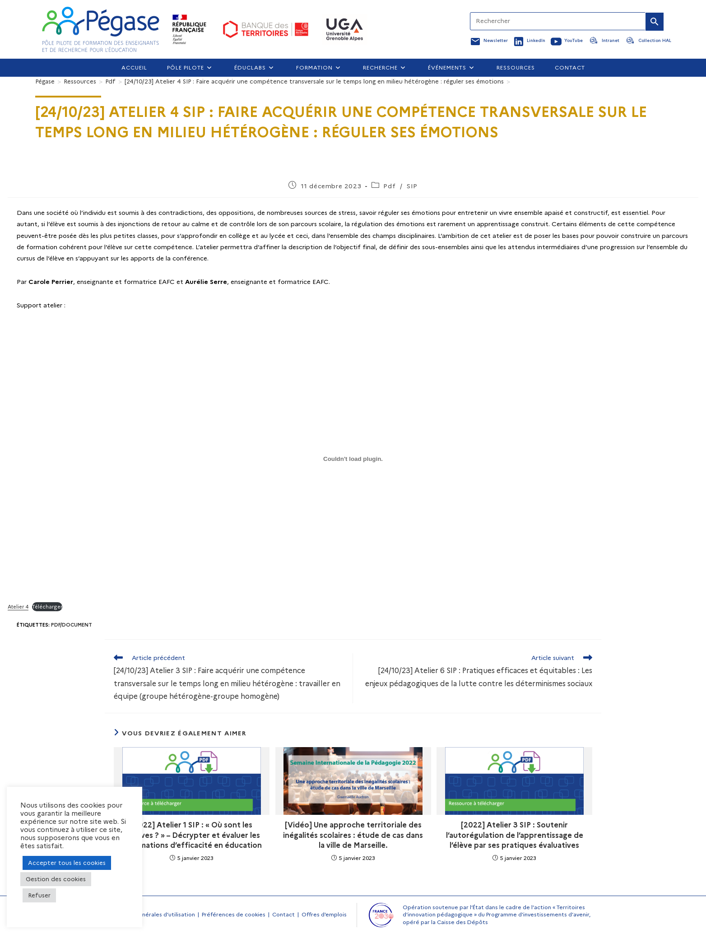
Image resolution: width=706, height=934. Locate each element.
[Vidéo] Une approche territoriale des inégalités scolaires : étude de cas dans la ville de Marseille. (353, 835)
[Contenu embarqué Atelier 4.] (353, 458)
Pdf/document (71, 625)
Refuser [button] (39, 895)
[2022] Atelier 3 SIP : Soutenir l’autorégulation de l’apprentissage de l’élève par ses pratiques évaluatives (514, 835)
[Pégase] (45, 81)
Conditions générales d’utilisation (150, 914)
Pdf (389, 186)
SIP (412, 186)
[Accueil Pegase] (100, 29)
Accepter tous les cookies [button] (67, 862)
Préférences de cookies (233, 914)
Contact (283, 914)
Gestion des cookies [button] (56, 879)
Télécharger (47, 607)
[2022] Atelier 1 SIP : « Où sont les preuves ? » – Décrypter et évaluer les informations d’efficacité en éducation (191, 835)
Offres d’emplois (324, 914)
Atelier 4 (18, 607)
